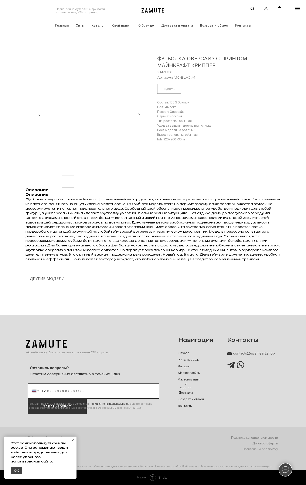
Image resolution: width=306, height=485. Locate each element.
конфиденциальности (115, 403)
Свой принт (121, 25)
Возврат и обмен (214, 25)
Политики (95, 403)
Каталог (98, 25)
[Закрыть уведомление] (73, 440)
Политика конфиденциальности (254, 437)
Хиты (80, 25)
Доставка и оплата (177, 25)
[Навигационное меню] (297, 8)
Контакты (243, 25)
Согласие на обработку (260, 449)
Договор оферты (265, 443)
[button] (252, 8)
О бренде (146, 25)
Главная (62, 25)
